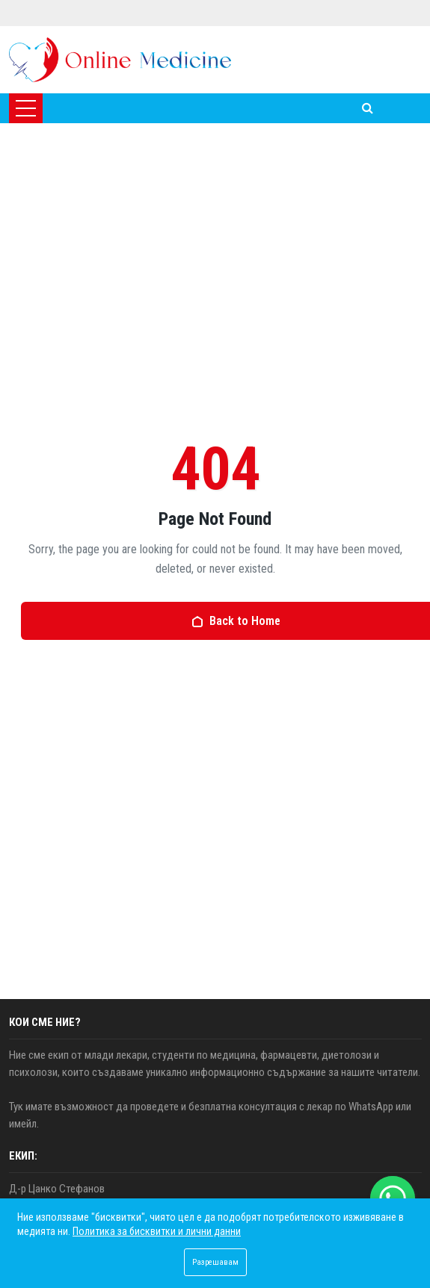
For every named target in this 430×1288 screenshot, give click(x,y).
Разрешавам (215, 1262)
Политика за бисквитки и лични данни (157, 1231)
